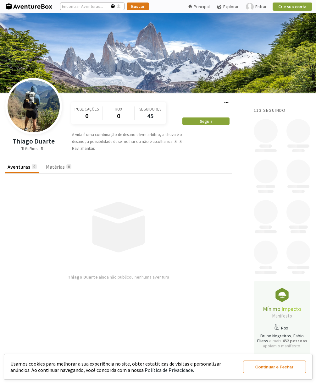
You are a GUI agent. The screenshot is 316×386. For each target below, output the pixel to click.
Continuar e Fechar (274, 367)
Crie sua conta (292, 6)
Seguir (206, 121)
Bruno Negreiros (275, 336)
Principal (199, 6)
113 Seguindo (270, 110)
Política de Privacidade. (169, 370)
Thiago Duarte (34, 141)
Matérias (58, 167)
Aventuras (22, 167)
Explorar (228, 7)
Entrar (256, 7)
